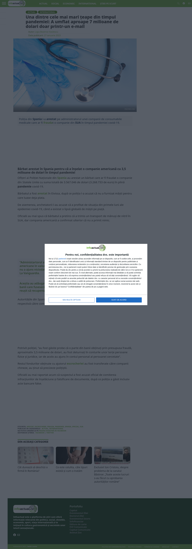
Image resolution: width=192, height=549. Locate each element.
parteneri (62, 259)
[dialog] (96, 274)
